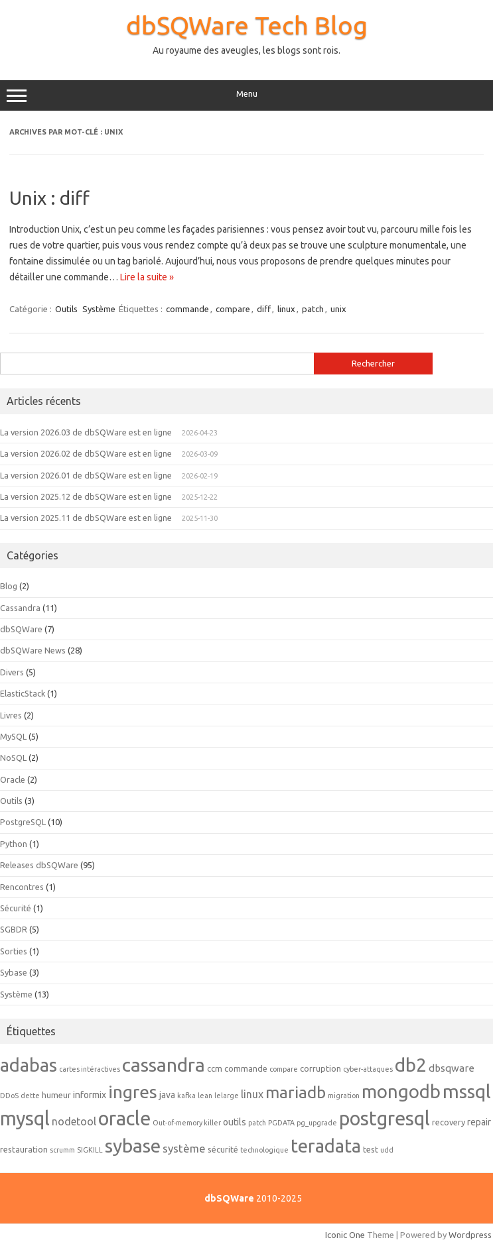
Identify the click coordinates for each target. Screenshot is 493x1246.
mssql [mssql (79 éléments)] (467, 1091)
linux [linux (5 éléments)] (252, 1094)
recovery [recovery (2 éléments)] (448, 1122)
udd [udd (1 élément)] (386, 1150)
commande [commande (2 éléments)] (245, 1068)
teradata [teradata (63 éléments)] (326, 1145)
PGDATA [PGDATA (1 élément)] (281, 1123)
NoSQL (13, 757)
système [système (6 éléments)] (184, 1148)
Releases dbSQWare (39, 865)
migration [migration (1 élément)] (344, 1096)
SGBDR (13, 929)
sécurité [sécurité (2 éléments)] (223, 1149)
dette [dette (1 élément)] (30, 1096)
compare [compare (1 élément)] (283, 1069)
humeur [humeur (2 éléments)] (56, 1095)
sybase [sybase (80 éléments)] (133, 1145)
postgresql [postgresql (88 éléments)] (384, 1118)
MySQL (13, 736)
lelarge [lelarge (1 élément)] (226, 1096)
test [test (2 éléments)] (370, 1149)
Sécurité (15, 908)
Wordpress (470, 1234)
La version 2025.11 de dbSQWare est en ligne (86, 517)
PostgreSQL (23, 821)
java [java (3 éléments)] (167, 1095)
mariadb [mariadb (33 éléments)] (295, 1092)
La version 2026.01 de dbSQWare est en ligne (86, 475)
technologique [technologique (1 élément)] (264, 1150)
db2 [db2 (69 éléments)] (411, 1064)
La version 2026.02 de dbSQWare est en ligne (86, 453)
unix (338, 308)
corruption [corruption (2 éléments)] (320, 1068)
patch (313, 308)
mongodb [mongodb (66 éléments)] (401, 1091)
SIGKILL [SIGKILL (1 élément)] (90, 1150)
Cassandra (20, 607)
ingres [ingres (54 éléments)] (132, 1092)
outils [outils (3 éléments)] (234, 1122)
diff (264, 308)
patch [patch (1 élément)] (257, 1123)
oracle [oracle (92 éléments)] (124, 1118)
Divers (12, 672)
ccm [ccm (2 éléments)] (214, 1068)
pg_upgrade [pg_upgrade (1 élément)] (317, 1123)
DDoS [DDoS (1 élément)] (9, 1096)
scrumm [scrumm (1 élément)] (62, 1150)
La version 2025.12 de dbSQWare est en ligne (86, 496)
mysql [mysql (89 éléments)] (25, 1118)
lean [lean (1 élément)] (205, 1096)
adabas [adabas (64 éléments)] (28, 1064)
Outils (66, 308)
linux (286, 308)
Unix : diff (49, 198)
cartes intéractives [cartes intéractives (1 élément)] (89, 1069)
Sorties (13, 951)
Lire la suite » (147, 277)
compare (233, 308)
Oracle (12, 779)
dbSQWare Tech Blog (247, 25)
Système (98, 308)
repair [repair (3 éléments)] (479, 1122)
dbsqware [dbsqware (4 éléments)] (451, 1068)
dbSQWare (21, 629)
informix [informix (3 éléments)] (89, 1095)
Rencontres (22, 886)
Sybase (13, 972)
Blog (8, 586)
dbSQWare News (33, 650)
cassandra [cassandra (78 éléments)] (163, 1064)
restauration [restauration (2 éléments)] (24, 1149)
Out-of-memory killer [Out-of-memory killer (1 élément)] (187, 1123)
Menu (246, 95)
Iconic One (345, 1234)
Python (13, 843)
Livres (11, 715)
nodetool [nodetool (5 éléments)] (74, 1121)
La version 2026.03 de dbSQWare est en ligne (86, 432)
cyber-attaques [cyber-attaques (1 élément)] (368, 1069)
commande (187, 308)
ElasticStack (22, 693)
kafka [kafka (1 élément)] (186, 1096)
